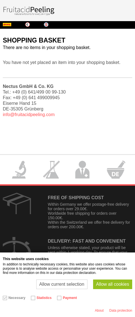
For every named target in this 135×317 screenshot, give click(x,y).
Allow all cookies (112, 284)
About (99, 310)
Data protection (120, 310)
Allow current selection (61, 284)
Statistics (44, 298)
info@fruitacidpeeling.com (29, 114)
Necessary (16, 298)
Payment (70, 298)
